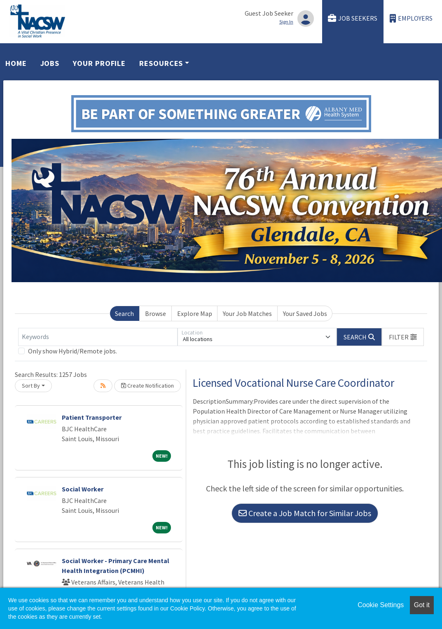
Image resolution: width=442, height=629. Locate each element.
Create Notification (147, 385)
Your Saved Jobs (305, 313)
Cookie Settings (381, 604)
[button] (403, 337)
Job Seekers (352, 18)
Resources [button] (161, 63)
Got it (422, 604)
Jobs (50, 63)
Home (16, 63)
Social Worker (82, 489)
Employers (411, 18)
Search (124, 313)
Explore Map (194, 313)
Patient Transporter (92, 417)
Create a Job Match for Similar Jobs (305, 513)
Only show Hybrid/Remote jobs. (72, 351)
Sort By (31, 385)
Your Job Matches (247, 313)
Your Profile (99, 63)
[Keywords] (98, 337)
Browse (155, 313)
